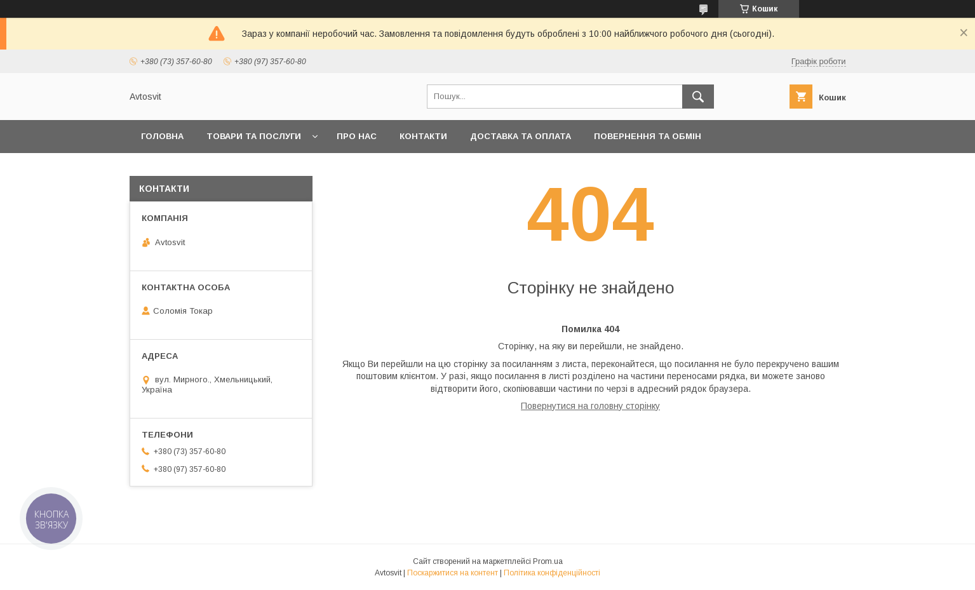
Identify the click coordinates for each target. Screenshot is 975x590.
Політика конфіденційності (552, 572)
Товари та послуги (253, 136)
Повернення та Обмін (647, 136)
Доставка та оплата (520, 136)
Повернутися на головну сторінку (590, 406)
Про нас (357, 136)
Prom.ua (548, 561)
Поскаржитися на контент (452, 572)
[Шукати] (698, 96)
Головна (162, 136)
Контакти (423, 136)
